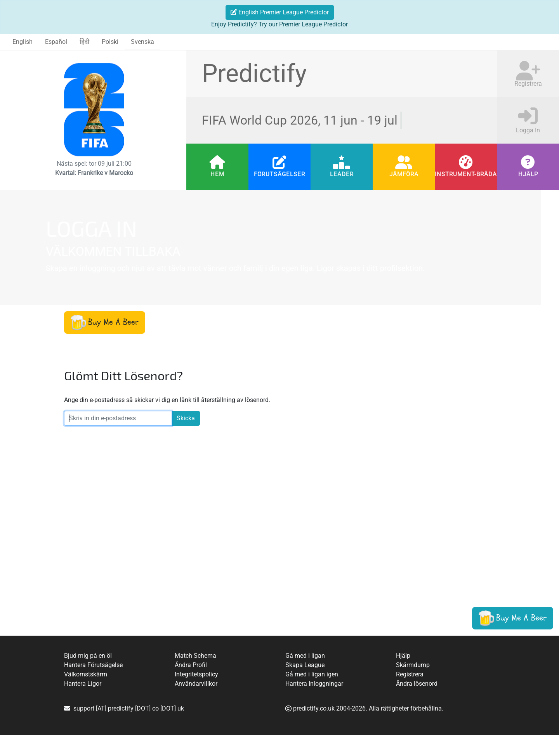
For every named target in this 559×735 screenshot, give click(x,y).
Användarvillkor (196, 683)
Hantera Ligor (82, 683)
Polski (110, 41)
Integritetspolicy (196, 674)
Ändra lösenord (416, 683)
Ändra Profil (191, 665)
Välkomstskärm (85, 674)
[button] (104, 322)
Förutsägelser (279, 174)
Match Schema (195, 655)
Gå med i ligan (305, 655)
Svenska (142, 41)
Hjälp (528, 174)
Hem (217, 174)
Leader (342, 174)
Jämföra (403, 174)
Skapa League (305, 665)
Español (56, 41)
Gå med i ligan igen (311, 674)
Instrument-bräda (466, 174)
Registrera (410, 674)
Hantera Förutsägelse (93, 665)
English (22, 41)
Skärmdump (413, 665)
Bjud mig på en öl (88, 655)
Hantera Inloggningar (314, 683)
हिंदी (84, 41)
